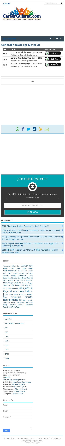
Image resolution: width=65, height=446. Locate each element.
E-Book (31, 276)
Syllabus (20, 305)
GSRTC (7, 341)
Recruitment (10, 299)
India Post (8, 319)
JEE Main (9, 288)
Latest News (13, 294)
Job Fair (15, 288)
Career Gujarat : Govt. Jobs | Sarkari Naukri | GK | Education (39, 438)
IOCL (31, 285)
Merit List (22, 294)
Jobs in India (18, 291)
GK (32, 278)
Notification (16, 297)
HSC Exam (15, 285)
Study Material (9, 305)
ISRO (6, 332)
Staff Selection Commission (14, 323)
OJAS (6, 345)
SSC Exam (22, 300)
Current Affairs (9, 276)
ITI (4, 288)
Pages (6, 3)
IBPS (6, 328)
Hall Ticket (25, 285)
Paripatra (29, 297)
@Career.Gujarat (21, 389)
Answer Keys (27, 266)
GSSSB (16, 280)
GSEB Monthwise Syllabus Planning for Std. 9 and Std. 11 (25, 226)
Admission (7, 266)
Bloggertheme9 (37, 441)
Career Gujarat (19, 391)
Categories (9, 38)
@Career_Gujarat (18, 384)
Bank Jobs (21, 268)
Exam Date (26, 278)
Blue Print (18, 271)
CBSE (6, 336)
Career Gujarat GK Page (23, 273)
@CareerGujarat (20, 387)
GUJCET (22, 280)
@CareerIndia (18, 394)
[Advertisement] (32, 104)
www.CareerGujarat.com (22, 382)
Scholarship (21, 302)
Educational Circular (10, 278)
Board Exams (27, 271)
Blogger (37, 443)
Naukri (30, 294)
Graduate (17, 283)
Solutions (29, 302)
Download (22, 275)
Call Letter (7, 273)
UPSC (7, 350)
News (5, 297)
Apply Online (8, 268)
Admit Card (16, 266)
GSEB (10, 280)
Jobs (21, 288)
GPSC (5, 280)
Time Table (16, 307)
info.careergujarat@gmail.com (14, 378)
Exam (20, 278)
